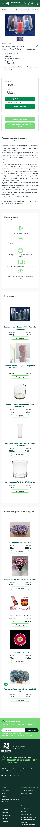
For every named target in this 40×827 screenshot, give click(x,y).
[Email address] (13, 730)
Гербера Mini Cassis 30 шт (20, 652)
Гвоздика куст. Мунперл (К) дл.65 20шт (20, 579)
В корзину (20, 338)
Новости (4, 818)
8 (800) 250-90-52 (14, 760)
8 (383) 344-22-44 (30, 760)
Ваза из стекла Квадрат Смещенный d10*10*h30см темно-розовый (20, 367)
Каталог (15, 9)
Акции (3, 793)
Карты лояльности (27, 790)
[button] (24, 3)
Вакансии (4, 821)
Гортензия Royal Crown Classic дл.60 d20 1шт (20, 690)
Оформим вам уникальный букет (20, 126)
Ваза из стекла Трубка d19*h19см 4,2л (20, 482)
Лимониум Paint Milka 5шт (20, 542)
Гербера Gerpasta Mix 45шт (20, 616)
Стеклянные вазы (6, 43)
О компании (5, 809)
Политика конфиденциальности (28, 823)
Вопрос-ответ (6, 815)
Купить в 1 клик (20, 106)
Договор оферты (26, 814)
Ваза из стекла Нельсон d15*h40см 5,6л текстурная (20, 328)
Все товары (5, 790)
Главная (4, 9)
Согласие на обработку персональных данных (28, 818)
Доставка (4, 812)
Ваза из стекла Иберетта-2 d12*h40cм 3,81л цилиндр (20, 444)
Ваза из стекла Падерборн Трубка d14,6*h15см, (20, 405)
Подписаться (31, 730)
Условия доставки (20, 119)
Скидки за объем (26, 793)
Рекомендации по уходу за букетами (10, 800)
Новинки (4, 796)
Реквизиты (24, 811)
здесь (21, 204)
